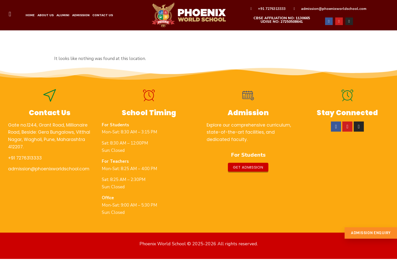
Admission (81, 15)
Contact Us (102, 15)
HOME (30, 15)
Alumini (62, 15)
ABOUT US (45, 15)
